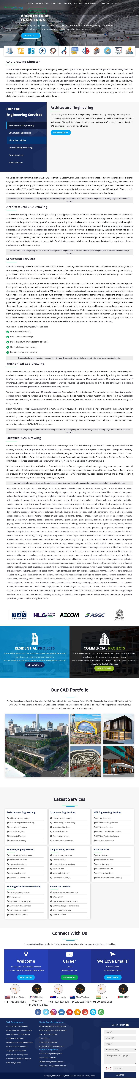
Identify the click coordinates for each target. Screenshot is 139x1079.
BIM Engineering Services (18, 892)
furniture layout (88, 226)
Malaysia (79, 543)
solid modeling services (26, 386)
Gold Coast (127, 519)
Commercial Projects (16, 864)
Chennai (58, 508)
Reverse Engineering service (81, 383)
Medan (75, 551)
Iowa (73, 527)
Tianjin (48, 586)
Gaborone (110, 516)
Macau (98, 539)
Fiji (66, 516)
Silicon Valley (12, 69)
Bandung (33, 496)
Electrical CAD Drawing (23, 438)
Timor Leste (65, 586)
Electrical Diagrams (40, 453)
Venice (106, 590)
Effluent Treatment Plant (62, 840)
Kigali (34, 535)
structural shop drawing (16, 278)
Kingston (48, 535)
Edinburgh (92, 512)
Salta (58, 570)
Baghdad (86, 492)
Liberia (47, 539)
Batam (98, 496)
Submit (120, 1074)
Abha (20, 488)
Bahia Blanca (107, 492)
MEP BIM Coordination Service (107, 831)
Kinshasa (68, 535)
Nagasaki (101, 551)
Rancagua (64, 567)
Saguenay (27, 570)
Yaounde (128, 594)
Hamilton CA (93, 523)
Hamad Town (50, 523)
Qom (43, 567)
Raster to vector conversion (53, 383)
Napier (64, 555)
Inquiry (114, 3)
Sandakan (27, 574)
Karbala (57, 531)
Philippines (127, 563)
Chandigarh (116, 504)
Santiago (78, 574)
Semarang (23, 578)
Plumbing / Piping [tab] (17, 140)
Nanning (50, 555)
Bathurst (106, 496)
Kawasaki (65, 531)
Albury (40, 492)
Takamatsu (28, 582)
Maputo (38, 547)
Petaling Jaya (116, 563)
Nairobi (117, 551)
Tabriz (116, 578)
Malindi (103, 543)
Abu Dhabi (36, 488)
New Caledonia (31, 559)
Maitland (37, 543)
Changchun (127, 504)
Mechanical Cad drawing (25, 363)
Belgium (128, 496)
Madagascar (126, 539)
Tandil (52, 582)
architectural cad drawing (76, 77)
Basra (91, 496)
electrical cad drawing (25, 80)
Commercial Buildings (60, 877)
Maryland (104, 547)
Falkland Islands (13, 516)
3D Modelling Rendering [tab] (21, 147)
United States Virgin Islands (51, 590)
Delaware (49, 512)
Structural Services (20, 259)
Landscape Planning (16, 840)
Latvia (118, 535)
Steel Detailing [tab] (16, 155)
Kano (37, 531)
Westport (105, 594)
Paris (73, 563)
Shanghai (91, 578)
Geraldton (49, 519)
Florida (78, 516)
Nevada (19, 559)
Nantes (58, 555)
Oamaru (51, 559)
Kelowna (94, 531)
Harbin (120, 523)
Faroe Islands (28, 516)
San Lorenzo (82, 570)
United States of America (26, 590)
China (92, 508)
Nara (78, 555)
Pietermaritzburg (14, 567)
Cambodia (117, 500)
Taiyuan (10, 582)
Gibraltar (88, 519)
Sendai (31, 578)
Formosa (86, 516)
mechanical (11, 245)
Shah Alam (81, 578)
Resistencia (107, 567)
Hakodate (31, 523)
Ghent (80, 519)
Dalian (119, 508)
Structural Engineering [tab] (20, 132)
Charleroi (41, 508)
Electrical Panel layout (38, 461)
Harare (113, 523)
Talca (37, 582)
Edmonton (102, 512)
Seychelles (71, 578)
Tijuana (56, 586)
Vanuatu (88, 590)
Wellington (59, 594)
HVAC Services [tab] (16, 162)
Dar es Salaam (13, 512)
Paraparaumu (64, 563)
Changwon (20, 508)
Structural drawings (15, 266)
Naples (71, 555)
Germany (59, 519)
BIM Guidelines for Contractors (64, 892)
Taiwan (129, 578)
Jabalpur (80, 527)
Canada (10, 504)
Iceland (10, 527)
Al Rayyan (128, 488)
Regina (86, 567)
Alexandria (49, 492)
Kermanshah (119, 531)
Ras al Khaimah (76, 567)
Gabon (102, 516)
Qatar (24, 567)
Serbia (52, 578)
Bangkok (42, 496)
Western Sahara (93, 594)
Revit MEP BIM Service (104, 840)
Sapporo (112, 574)
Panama (26, 563)
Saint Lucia (36, 570)
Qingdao (36, 567)
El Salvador (127, 512)
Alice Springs (75, 492)
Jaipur (88, 527)
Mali (96, 543)
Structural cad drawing (34, 270)
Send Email (113, 977)
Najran (129, 551)
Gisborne (97, 519)
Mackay (116, 539)
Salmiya (51, 570)
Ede (84, 512)
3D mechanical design (116, 379)
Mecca (68, 551)
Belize (9, 500)
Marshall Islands (82, 547)
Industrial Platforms (59, 873)
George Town (21, 519)
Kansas (44, 531)
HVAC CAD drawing (46, 80)
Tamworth (44, 582)
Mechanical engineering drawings (40, 379)
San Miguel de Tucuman (118, 570)
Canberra (18, 504)
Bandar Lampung (21, 496)
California (98, 500)
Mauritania (34, 551)
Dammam (127, 508)
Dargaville (25, 512)
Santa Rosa (68, 574)
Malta (110, 543)
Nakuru (10, 555)
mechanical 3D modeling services (44, 392)
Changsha (11, 508)
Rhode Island (126, 567)
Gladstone (107, 519)
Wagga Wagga (125, 590)
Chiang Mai (67, 508)
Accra (51, 488)
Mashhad (113, 547)
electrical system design (18, 453)
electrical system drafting (119, 449)
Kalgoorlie (11, 531)
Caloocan (107, 500)
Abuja (44, 488)
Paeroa (101, 559)
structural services (89, 233)
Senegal (39, 578)
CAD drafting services (65, 241)
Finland (71, 516)
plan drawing (38, 226)
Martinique (94, 547)
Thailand (128, 582)
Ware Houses (57, 868)
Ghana (67, 519)
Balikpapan (127, 492)
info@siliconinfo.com (112, 970)
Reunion (116, 567)
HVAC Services (101, 855)
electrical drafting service (27, 449)
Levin (41, 539)
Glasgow (117, 519)
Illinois (23, 527)
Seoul (46, 578)
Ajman (104, 488)
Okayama (66, 559)
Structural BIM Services (18, 910)
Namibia (17, 555)
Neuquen (10, 559)
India (39, 527)
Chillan (86, 508)
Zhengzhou (37, 598)
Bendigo (16, 500)
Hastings (128, 523)
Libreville (54, 539)
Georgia (32, 519)
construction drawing (123, 241)
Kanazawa (29, 531)
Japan (103, 527)
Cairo (83, 500)
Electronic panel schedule (87, 453)
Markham (60, 547)
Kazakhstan (84, 531)
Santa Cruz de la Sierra (43, 574)
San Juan (72, 570)
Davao (41, 512)
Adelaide (71, 488)
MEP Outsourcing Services (106, 822)
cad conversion (56, 92)
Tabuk (122, 578)
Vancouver (79, 590)
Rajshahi (55, 567)
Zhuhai (45, 598)
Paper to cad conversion (27, 383)
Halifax (40, 523)
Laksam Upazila (86, 535)
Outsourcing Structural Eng (62, 822)
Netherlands (127, 555)
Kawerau (74, 531)
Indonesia (54, 527)
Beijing (113, 496)
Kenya (110, 531)
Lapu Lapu (111, 535)
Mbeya (61, 551)
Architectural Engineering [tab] (21, 125)
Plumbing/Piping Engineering (20, 855)
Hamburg (73, 523)
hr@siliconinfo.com (69, 970)
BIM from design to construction (64, 906)
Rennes (99, 567)
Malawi (70, 543)
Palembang (117, 559)
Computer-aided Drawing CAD (113, 69)
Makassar (47, 543)
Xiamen (113, 594)
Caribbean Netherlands (52, 504)
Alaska (18, 492)
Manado (118, 543)
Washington (49, 594)
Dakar (113, 508)
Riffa (8, 570)
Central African (97, 504)
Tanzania (60, 582)
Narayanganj (86, 555)
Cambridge (127, 500)
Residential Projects (16, 836)
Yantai (120, 594)
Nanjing (42, 555)
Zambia (28, 598)
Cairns (76, 500)
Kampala (20, 531)
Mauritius (44, 551)
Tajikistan (18, 582)
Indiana (45, 527)
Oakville (42, 559)
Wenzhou (69, 594)
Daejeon (106, 508)
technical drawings (72, 73)
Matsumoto (12, 551)
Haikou (17, 523)
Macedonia (107, 539)
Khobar (28, 535)
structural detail (44, 266)
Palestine (128, 559)
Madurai (10, 543)
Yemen (20, 598)
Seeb (15, 578)
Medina (82, 551)
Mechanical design (95, 379)
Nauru (95, 555)
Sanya (104, 574)
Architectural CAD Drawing (26, 207)
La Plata (90, 539)
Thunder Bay (39, 586)
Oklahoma (76, 559)
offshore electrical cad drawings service (60, 449)
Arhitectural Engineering (18, 818)
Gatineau (128, 516)
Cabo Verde (68, 500)
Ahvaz (97, 488)
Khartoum (19, 535)
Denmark (58, 512)
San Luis (92, 570)
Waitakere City (13, 594)
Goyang (10, 523)
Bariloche (71, 496)
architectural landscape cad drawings (38, 229)
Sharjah (99, 578)
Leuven (35, 539)
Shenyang (108, 578)
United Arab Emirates (116, 586)
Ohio (58, 559)
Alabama (10, 492)
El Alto (118, 512)
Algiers (65, 492)
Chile (81, 508)
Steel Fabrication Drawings (62, 864)
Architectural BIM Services (19, 906)
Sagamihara (16, 570)
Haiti (24, 523)
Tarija (68, 582)
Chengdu (49, 508)
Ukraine (96, 586)
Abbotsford (11, 488)
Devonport (68, 512)
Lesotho (27, 539)
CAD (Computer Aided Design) (28, 233)
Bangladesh (52, 496)
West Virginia (79, 594)
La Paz (82, 539)
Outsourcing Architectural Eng (20, 822)
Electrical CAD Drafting (103, 445)
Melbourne (91, 551)
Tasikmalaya (77, 582)
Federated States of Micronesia (49, 516)
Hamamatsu (62, 523)
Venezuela (98, 590)
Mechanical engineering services (59, 371)
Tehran (96, 582)
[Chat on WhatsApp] (101, 1012)
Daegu (99, 508)
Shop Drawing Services (61, 855)
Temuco (103, 582)
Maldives (88, 543)
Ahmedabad (88, 488)
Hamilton (82, 523)
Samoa (64, 570)
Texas (121, 582)
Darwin (34, 512)
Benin (33, 500)
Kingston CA (58, 535)
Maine (29, 543)
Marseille (69, 547)
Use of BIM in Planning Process (64, 901)
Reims (92, 567)
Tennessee (112, 582)
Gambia (119, 516)
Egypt (110, 512)
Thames (10, 586)
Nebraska (103, 555)
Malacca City (59, 543)
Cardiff (38, 504)
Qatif (30, 567)
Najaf (123, 551)
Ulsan (103, 586)
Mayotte (53, 551)
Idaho (16, 527)
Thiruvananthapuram (23, 586)
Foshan (95, 516)
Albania (26, 492)
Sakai (44, 570)
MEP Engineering (102, 818)
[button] (10, 26)
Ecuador (77, 512)
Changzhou (31, 508)
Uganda (85, 586)
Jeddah (110, 527)
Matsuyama (23, 551)
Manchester (12, 547)
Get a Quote (35, 664)
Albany (33, 492)
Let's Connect (37, 11)
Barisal (79, 496)
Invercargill (64, 527)
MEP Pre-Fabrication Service (106, 836)
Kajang (129, 527)
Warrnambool (36, 594)
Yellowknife (11, 598)
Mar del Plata (49, 547)
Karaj (50, 531)
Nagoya (109, 551)
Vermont (114, 590)
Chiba (75, 508)
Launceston (127, 535)
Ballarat (10, 496)
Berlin (50, 500)
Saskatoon (122, 574)
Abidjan (27, 488)
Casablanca (69, 504)
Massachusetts (125, 547)
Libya (61, 539)
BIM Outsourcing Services (19, 901)
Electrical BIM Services (17, 915)
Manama (128, 543)
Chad (107, 504)
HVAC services (36, 409)
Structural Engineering (61, 818)
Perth (101, 563)
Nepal (118, 555)
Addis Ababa (60, 488)
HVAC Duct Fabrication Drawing (108, 877)
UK (91, 586)
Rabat (48, 567)
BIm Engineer (13, 897)
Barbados (62, 496)
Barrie (85, 496)
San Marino (101, 570)
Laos (104, 535)
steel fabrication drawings (72, 379)
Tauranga (87, 582)
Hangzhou (104, 523)
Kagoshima (119, 527)
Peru (107, 563)
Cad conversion (67, 80)
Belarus (121, 496)
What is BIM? (56, 897)
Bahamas (96, 492)
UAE (78, 586)
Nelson (111, 555)
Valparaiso (68, 590)
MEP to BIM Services (103, 827)
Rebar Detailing (58, 860)
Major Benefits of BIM (60, 910)
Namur (25, 555)
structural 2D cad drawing (103, 77)
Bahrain (118, 492)
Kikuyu (40, 535)
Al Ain (111, 488)
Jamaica (95, 527)
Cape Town (29, 504)
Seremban (60, 578)
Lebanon (19, 539)
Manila (31, 547)
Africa (78, 488)
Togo (73, 586)
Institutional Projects (17, 827)
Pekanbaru (81, 563)
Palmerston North (14, 563)
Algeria (58, 492)
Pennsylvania (92, 563)
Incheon (31, 527)
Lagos (76, 535)
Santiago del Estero (92, 574)
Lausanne (11, 539)
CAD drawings (78, 69)
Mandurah (22, 547)
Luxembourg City (71, 539)
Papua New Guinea (40, 563)
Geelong (10, 519)
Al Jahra (118, 488)
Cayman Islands (82, 504)
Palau (108, 559)
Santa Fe (58, 574)
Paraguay (53, 563)
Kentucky (103, 531)
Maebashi (20, 543)
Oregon (93, 559)
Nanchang (33, 555)
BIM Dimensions (58, 915)
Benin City (42, 500)
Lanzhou (97, 535)
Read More (60, 132)
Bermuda (57, 500)
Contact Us (31, 35)
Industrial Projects (16, 831)
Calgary (89, 500)
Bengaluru (25, 500)
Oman (85, 559)
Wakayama (24, 594)
